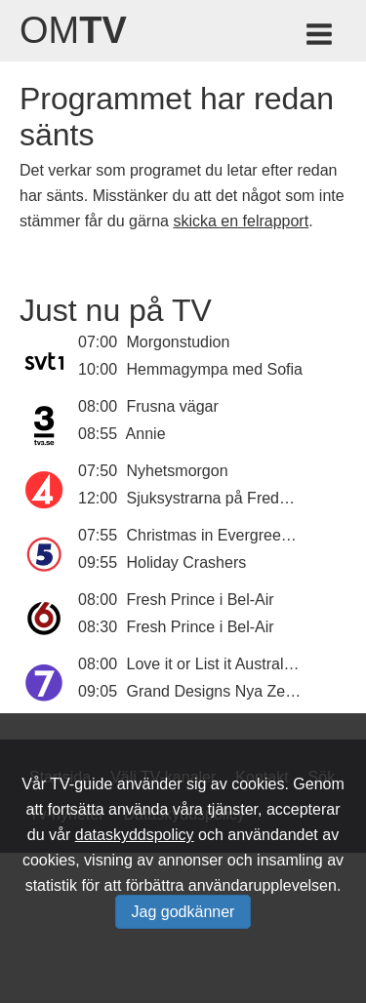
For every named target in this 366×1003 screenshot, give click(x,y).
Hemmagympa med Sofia (215, 369)
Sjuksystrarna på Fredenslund (231, 498)
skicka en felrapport (240, 221)
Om (73, 30)
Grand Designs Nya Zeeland (225, 691)
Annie (146, 433)
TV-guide (81, 784)
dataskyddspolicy (134, 834)
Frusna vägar (173, 406)
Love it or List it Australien (216, 664)
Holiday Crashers (187, 562)
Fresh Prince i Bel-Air (200, 599)
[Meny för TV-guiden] (320, 37)
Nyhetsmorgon (177, 470)
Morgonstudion (178, 342)
